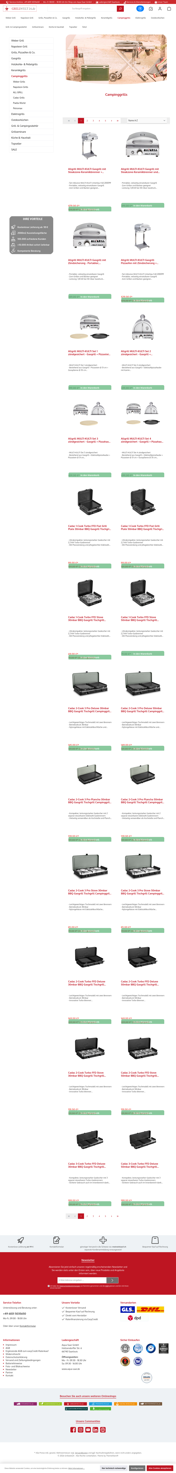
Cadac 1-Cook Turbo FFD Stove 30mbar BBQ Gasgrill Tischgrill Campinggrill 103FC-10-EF (86, 622)
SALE (14, 149)
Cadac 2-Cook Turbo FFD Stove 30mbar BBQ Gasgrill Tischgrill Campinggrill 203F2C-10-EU (86, 1080)
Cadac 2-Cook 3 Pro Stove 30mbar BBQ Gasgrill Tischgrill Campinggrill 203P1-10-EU (89, 897)
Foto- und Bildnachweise (18, 1366)
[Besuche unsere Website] (102, 1429)
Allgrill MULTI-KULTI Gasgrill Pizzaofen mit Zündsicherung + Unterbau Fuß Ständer (139, 262)
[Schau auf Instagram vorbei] (80, 1429)
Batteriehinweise (14, 1363)
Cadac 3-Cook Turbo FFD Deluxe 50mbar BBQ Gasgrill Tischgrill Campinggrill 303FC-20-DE (139, 1172)
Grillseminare (18, 131)
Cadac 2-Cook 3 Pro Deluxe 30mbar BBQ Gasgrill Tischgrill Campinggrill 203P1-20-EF (89, 713)
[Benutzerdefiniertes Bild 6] (138, 1361)
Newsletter (11, 1369)
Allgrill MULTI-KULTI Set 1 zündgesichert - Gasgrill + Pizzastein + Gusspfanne (89, 354)
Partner (9, 1372)
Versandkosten (81, 1453)
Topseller (16, 143)
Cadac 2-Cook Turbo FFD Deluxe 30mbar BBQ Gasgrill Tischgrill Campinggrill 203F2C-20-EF (86, 988)
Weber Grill (17, 40)
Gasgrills (16, 58)
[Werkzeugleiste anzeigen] (140, 8)
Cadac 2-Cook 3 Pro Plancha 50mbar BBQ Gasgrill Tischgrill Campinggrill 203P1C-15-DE (142, 805)
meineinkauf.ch (119, 1246)
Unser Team (161, 2)
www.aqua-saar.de (71, 1369)
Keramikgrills (18, 70)
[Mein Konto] (160, 8)
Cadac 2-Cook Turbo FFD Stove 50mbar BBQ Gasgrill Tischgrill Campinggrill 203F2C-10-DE (139, 1080)
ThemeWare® (112, 1455)
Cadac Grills (19, 97)
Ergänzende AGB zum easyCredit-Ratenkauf (27, 1351)
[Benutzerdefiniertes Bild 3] (151, 1348)
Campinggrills (19, 76)
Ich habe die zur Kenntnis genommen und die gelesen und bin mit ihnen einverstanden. (89, 1287)
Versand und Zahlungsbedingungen (23, 1360)
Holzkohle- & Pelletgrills (24, 64)
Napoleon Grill (19, 46)
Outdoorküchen (19, 119)
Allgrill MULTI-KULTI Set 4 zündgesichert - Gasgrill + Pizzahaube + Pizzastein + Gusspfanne (142, 442)
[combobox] (82, 9)
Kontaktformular (57, 1246)
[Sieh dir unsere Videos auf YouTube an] (88, 1429)
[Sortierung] (147, 121)
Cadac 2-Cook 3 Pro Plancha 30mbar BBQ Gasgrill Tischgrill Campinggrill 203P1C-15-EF (89, 805)
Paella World (19, 103)
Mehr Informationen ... (76, 1468)
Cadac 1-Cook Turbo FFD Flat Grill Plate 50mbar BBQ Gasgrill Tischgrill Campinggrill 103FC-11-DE (142, 530)
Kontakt (9, 1375)
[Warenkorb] (169, 8)
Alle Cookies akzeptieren (160, 1468)
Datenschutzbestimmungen (69, 1286)
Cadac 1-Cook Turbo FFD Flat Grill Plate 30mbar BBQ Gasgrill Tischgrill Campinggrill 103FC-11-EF (89, 530)
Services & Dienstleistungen (137, 2)
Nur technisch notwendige (114, 1468)
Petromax (17, 108)
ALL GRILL (18, 92)
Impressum (11, 1344)
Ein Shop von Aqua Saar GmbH (78, 2)
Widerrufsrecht (13, 1354)
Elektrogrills (17, 114)
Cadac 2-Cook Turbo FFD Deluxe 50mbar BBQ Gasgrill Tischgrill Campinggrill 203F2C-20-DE (139, 988)
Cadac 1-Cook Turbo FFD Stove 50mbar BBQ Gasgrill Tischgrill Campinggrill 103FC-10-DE (139, 622)
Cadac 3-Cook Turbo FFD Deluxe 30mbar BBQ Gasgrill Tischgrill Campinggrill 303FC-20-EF (86, 1172)
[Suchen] (120, 9)
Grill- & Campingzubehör (24, 125)
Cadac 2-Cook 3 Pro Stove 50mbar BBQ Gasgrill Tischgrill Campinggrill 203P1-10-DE (142, 897)
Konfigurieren (137, 1468)
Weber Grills (19, 81)
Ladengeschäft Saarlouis (108, 2)
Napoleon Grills (20, 87)
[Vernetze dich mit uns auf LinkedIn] (95, 1429)
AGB (107, 1286)
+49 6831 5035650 (14, 1313)
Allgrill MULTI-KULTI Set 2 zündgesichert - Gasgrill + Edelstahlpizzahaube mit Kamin (139, 354)
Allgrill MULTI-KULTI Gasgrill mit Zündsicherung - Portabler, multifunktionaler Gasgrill (87, 262)
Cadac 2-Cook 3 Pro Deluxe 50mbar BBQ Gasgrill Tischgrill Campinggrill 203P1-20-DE (142, 713)
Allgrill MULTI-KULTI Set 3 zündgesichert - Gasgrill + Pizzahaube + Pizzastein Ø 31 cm (90, 442)
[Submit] (112, 1280)
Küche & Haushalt (21, 137)
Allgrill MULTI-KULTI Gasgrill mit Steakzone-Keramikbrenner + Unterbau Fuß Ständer (87, 170)
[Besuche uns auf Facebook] (73, 1429)
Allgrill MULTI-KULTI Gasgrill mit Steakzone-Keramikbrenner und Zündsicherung (140, 170)
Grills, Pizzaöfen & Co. (23, 52)
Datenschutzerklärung (16, 1357)
